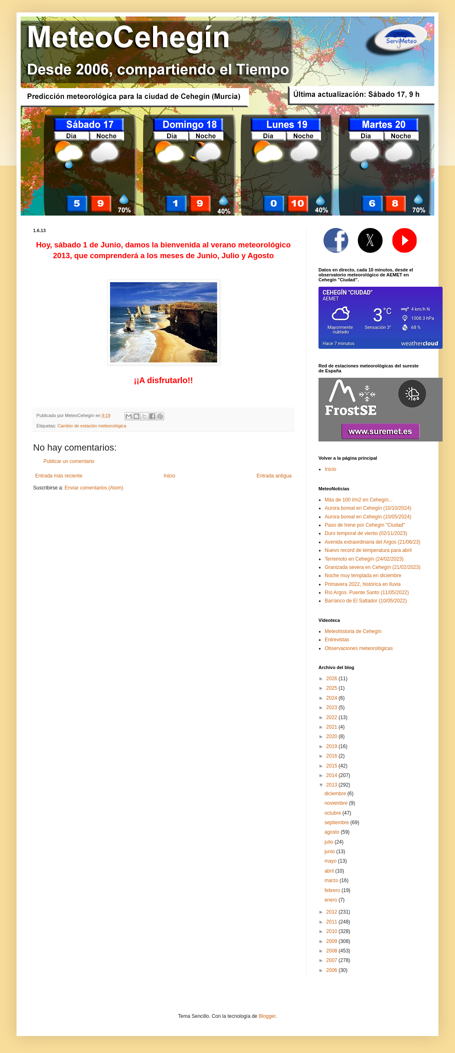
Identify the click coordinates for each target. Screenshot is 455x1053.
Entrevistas (337, 640)
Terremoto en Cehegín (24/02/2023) (364, 559)
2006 (332, 970)
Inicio (169, 476)
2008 (332, 951)
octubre (333, 813)
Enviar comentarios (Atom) (94, 488)
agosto (332, 832)
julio (329, 842)
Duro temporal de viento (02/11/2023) (366, 533)
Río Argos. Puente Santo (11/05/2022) (367, 592)
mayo (331, 861)
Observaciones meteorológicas (359, 648)
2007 (332, 960)
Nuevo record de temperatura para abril (368, 550)
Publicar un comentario (68, 461)
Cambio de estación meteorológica (91, 425)
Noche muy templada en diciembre (363, 575)
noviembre (336, 803)
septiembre (337, 822)
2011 (332, 922)
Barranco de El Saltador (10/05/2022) (366, 601)
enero (331, 900)
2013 (332, 785)
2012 (332, 912)
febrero (332, 890)
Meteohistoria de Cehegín (353, 631)
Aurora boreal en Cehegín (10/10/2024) (368, 508)
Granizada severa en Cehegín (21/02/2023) (373, 567)
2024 (332, 698)
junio (330, 851)
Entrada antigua (274, 476)
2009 (332, 941)
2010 (332, 931)
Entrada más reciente (58, 476)
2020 (332, 736)
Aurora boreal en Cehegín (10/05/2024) (368, 517)
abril (329, 871)
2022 (332, 717)
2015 (332, 766)
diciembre (335, 793)
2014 (332, 775)
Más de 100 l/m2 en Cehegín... (359, 500)
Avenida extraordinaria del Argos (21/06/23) (372, 542)
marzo (332, 880)
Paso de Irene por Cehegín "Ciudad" (365, 525)
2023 (332, 707)
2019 (332, 746)
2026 (332, 678)
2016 (332, 756)
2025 (332, 688)
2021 (332, 727)
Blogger (267, 1016)
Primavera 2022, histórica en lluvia (362, 584)
